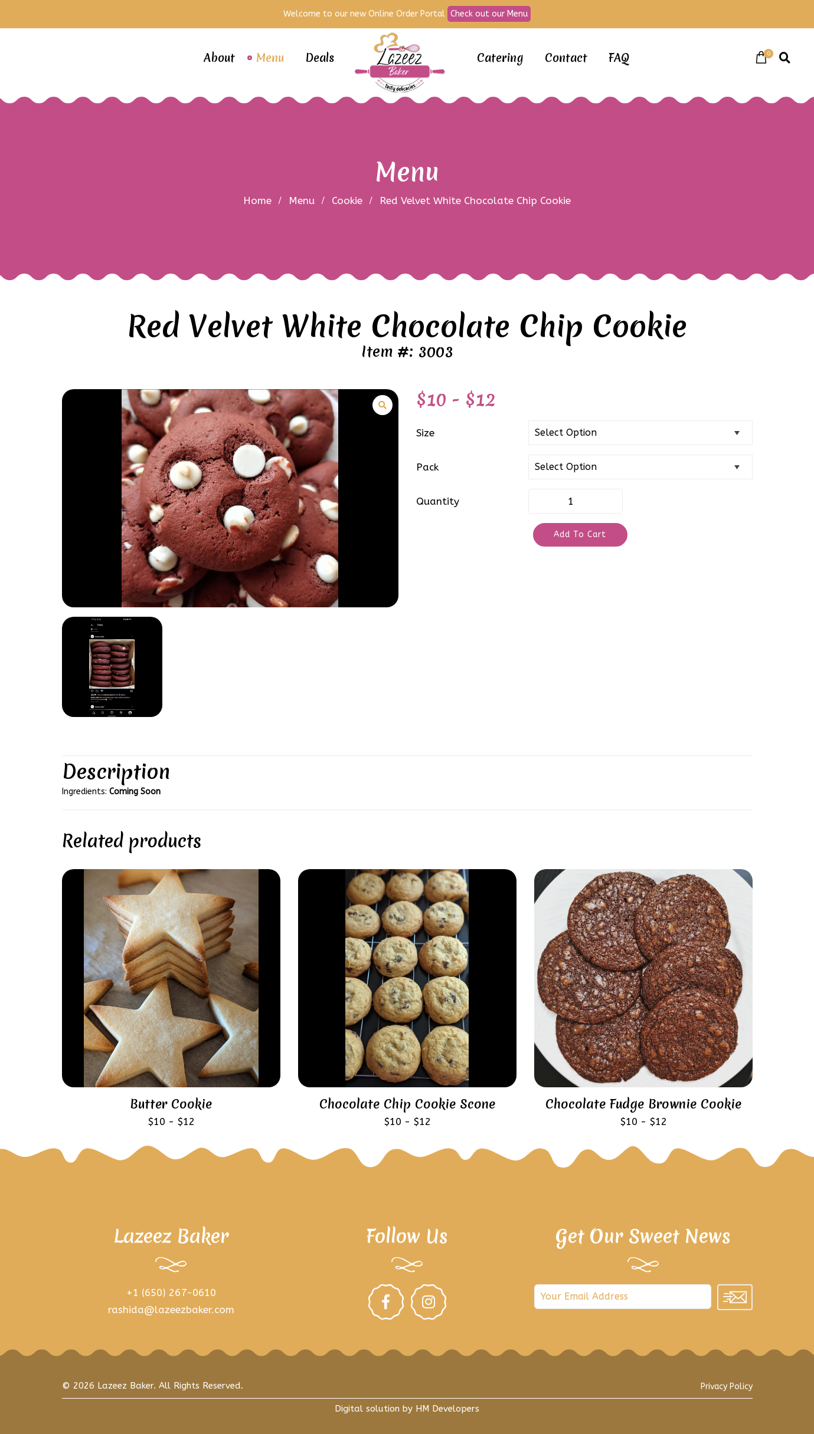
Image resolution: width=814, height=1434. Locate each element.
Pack (427, 467)
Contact (566, 57)
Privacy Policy (727, 1387)
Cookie (347, 200)
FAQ (619, 57)
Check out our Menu (489, 14)
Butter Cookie (171, 1104)
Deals (319, 57)
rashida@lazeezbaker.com (171, 1309)
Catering (500, 57)
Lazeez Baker (125, 1385)
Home (257, 200)
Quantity (437, 501)
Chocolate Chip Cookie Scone (407, 1104)
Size (425, 433)
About (219, 57)
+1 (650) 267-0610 (171, 1292)
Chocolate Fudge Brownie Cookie (643, 1104)
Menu (270, 57)
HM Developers (447, 1408)
